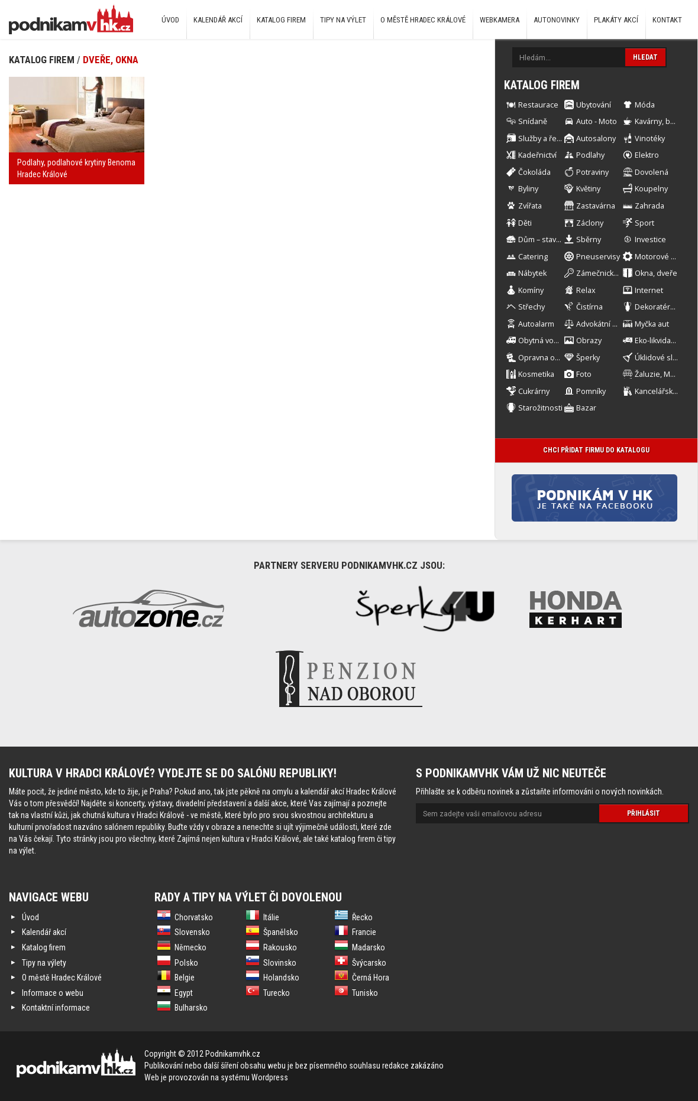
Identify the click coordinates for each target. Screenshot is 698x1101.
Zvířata (530, 206)
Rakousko (280, 947)
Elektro (647, 155)
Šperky (588, 358)
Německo (190, 947)
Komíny (531, 290)
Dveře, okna (110, 60)
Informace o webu (52, 993)
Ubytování (593, 105)
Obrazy (589, 340)
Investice (650, 239)
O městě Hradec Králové (423, 19)
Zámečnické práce (608, 273)
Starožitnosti (540, 408)
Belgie (184, 977)
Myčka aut (652, 324)
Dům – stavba (541, 239)
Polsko (186, 963)
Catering (533, 257)
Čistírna (589, 307)
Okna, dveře (656, 273)
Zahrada (649, 206)
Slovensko (192, 932)
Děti (525, 223)
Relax (586, 290)
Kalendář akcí (218, 19)
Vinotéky (650, 138)
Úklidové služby (662, 358)
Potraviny (592, 172)
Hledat (645, 57)
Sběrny (588, 239)
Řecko (362, 917)
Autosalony (596, 138)
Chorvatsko (193, 917)
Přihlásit (643, 813)
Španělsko (280, 932)
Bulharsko (191, 1007)
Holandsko (281, 977)
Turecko (276, 993)
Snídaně (532, 121)
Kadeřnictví (537, 155)
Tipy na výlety (44, 963)
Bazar (586, 408)
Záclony (589, 223)
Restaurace (538, 105)
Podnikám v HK (71, 19)
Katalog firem (281, 19)
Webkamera (499, 19)
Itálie (271, 917)
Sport (644, 223)
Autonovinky (557, 19)
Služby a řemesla (548, 138)
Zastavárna (595, 206)
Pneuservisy (598, 257)
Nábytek (532, 273)
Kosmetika (536, 374)
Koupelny (651, 189)
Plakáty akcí (616, 19)
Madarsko (368, 947)
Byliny (528, 189)
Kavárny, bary (658, 121)
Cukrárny (534, 391)
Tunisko (365, 993)
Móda (645, 105)
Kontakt (667, 19)
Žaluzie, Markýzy (663, 374)
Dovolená (651, 172)
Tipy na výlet (343, 19)
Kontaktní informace (56, 1007)
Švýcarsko (369, 963)
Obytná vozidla (544, 340)
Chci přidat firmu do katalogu (596, 450)
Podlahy (590, 155)
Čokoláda (534, 172)
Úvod (170, 19)
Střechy (531, 307)
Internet (649, 290)
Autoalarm (536, 324)
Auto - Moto (596, 121)
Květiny (588, 189)
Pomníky (591, 391)
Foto (584, 374)
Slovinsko (279, 963)
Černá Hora (370, 977)
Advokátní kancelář (609, 324)
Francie (364, 932)
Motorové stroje (663, 257)
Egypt (183, 993)
